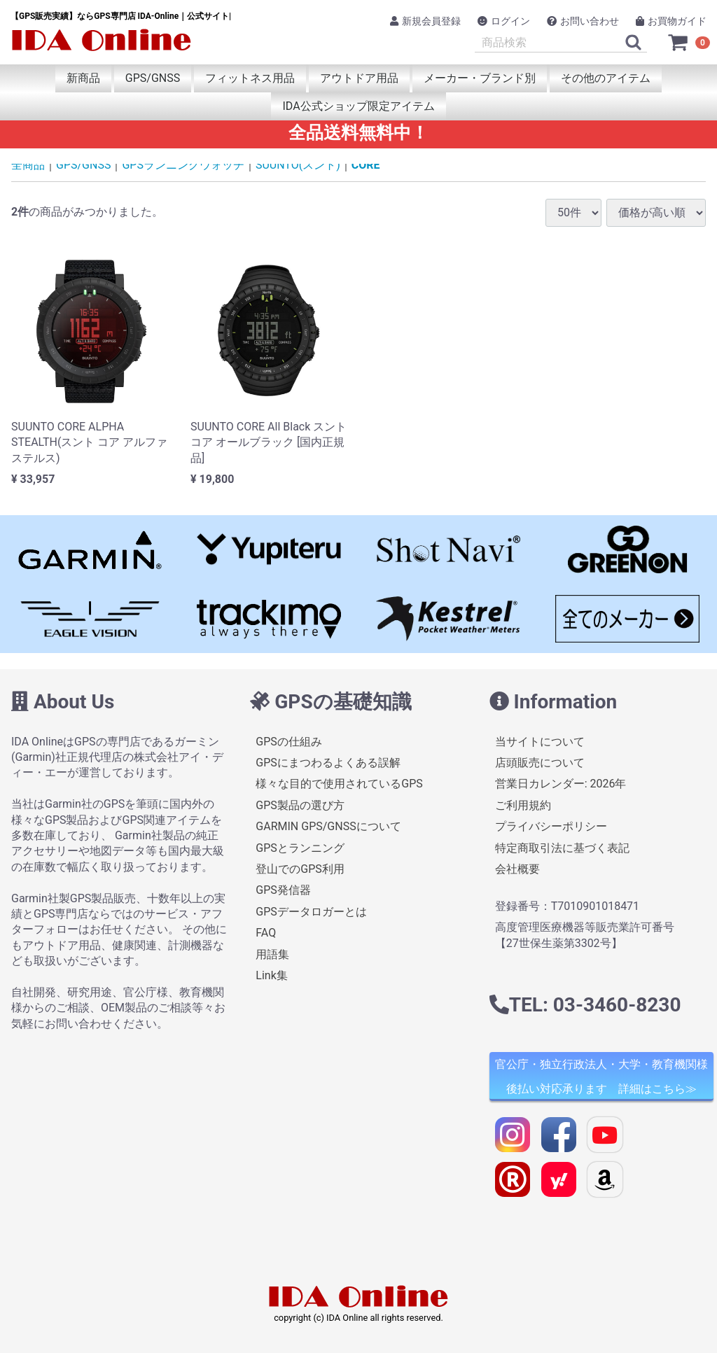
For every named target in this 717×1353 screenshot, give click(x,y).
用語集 (272, 953)
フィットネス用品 (250, 78)
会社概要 (517, 869)
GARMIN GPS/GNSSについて (328, 826)
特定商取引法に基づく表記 (562, 847)
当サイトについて (540, 741)
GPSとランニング (300, 847)
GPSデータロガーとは (311, 911)
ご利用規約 (523, 805)
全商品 (28, 164)
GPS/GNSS (152, 78)
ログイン (504, 21)
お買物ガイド (671, 21)
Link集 (271, 975)
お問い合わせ (583, 21)
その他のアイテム (605, 78)
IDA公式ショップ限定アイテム (358, 106)
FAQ (266, 932)
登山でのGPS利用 (300, 869)
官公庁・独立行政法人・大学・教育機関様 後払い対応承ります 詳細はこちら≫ (601, 1076)
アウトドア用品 (359, 78)
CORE (365, 164)
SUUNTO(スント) (298, 164)
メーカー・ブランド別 (480, 78)
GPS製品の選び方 (300, 805)
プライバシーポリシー (551, 826)
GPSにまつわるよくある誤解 (328, 762)
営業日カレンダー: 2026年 (561, 783)
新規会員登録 (425, 21)
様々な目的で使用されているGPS (339, 783)
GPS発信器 (283, 890)
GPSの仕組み (289, 741)
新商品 (83, 78)
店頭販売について (540, 762)
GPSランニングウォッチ (183, 164)
